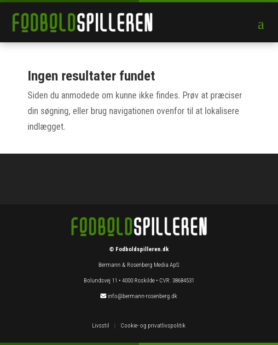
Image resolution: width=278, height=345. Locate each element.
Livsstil (100, 325)
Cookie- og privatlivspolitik (153, 325)
